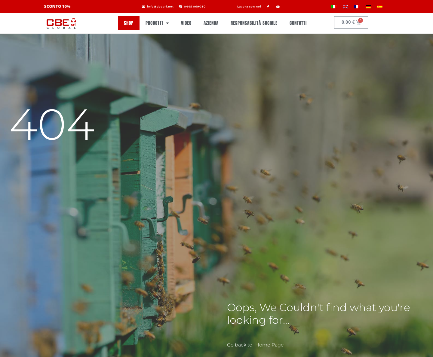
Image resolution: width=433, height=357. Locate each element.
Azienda (211, 23)
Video (186, 23)
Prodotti (157, 23)
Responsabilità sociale (254, 23)
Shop (129, 23)
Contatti (298, 23)
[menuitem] (334, 6)
